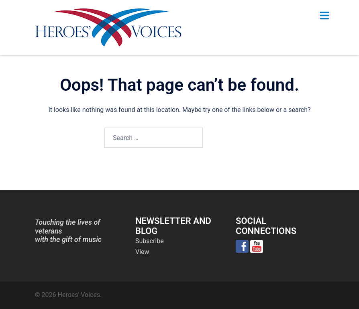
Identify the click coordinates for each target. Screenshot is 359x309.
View (142, 252)
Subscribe (149, 241)
